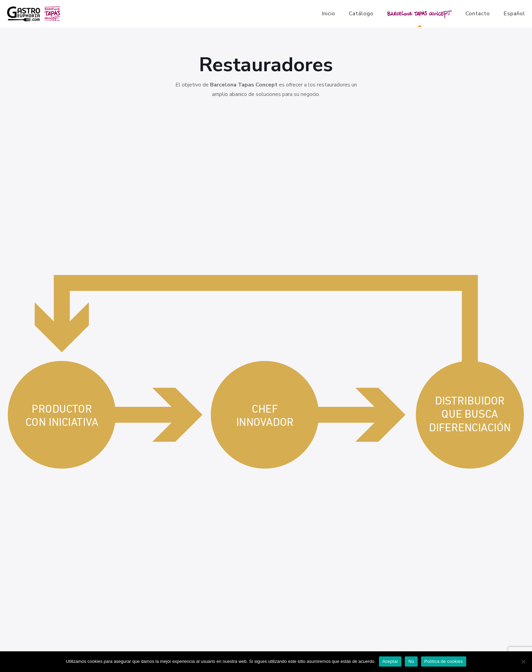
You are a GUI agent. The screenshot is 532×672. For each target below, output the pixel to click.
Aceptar (390, 661)
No (411, 661)
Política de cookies (443, 661)
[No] (523, 661)
